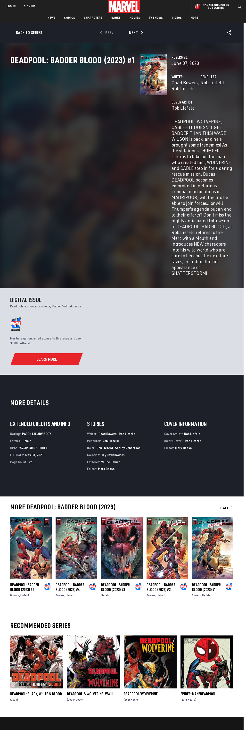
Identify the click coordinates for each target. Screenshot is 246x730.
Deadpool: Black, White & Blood (36, 610)
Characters (93, 17)
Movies (135, 17)
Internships (49, 677)
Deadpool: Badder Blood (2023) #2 (161, 503)
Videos (177, 17)
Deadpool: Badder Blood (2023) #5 (24, 503)
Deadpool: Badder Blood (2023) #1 (206, 503)
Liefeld (24, 511)
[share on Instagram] (217, 668)
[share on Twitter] (205, 668)
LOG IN (11, 6)
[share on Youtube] (193, 678)
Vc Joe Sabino (110, 378)
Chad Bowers (94, 104)
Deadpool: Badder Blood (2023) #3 (115, 503)
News (52, 17)
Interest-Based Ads (218, 712)
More (195, 17)
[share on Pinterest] (217, 678)
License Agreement (188, 712)
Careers (46, 670)
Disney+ (86, 663)
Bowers (14, 511)
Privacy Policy (43, 712)
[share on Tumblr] (229, 668)
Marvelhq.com (92, 670)
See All (224, 424)
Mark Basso (106, 385)
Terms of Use (20, 712)
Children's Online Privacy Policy (151, 712)
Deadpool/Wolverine (141, 610)
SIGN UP (29, 6)
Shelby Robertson (127, 364)
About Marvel (51, 656)
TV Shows (156, 17)
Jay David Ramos (113, 371)
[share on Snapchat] (205, 678)
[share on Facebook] (193, 668)
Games (116, 17)
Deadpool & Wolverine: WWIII (90, 610)
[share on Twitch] (229, 678)
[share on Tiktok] (193, 688)
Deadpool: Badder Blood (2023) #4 (70, 503)
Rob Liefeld (120, 104)
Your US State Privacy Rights (75, 712)
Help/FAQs (48, 663)
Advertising (90, 656)
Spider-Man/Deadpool (198, 610)
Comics (69, 17)
